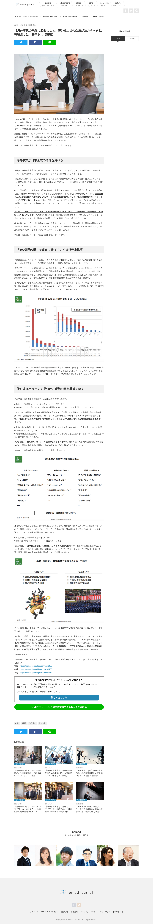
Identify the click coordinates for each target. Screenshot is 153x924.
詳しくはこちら (59, 697)
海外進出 (32, 723)
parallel (48, 4)
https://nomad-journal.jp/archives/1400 (36, 666)
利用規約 (74, 912)
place (78, 4)
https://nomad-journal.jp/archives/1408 (36, 669)
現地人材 (42, 723)
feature (117, 4)
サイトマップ (105, 912)
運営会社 (64, 912)
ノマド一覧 (34, 912)
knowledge (104, 4)
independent (64, 4)
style (91, 4)
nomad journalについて (50, 912)
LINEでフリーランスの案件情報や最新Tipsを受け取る (59, 707)
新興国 (24, 723)
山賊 (17, 723)
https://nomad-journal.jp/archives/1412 (36, 673)
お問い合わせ (118, 912)
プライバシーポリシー (88, 912)
